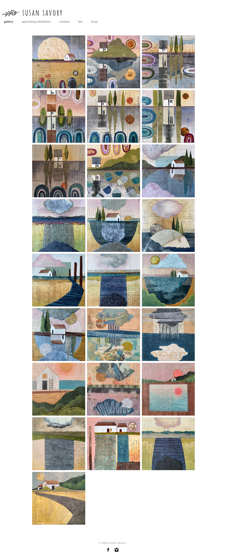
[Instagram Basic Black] (116, 550)
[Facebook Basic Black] (108, 550)
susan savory (42, 12)
